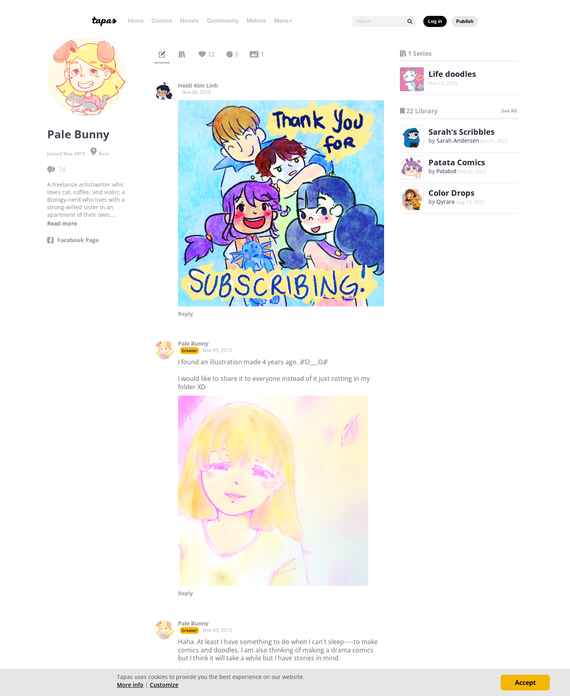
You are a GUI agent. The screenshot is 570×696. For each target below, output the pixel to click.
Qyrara (445, 201)
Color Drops (451, 192)
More (283, 20)
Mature (256, 20)
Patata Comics (456, 162)
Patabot (446, 171)
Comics (161, 20)
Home (135, 20)
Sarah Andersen (457, 140)
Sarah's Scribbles (461, 131)
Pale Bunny (193, 343)
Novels (189, 20)
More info (130, 684)
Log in (435, 21)
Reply (185, 313)
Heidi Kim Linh (198, 85)
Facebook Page (78, 240)
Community (223, 20)
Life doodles (452, 74)
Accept (525, 682)
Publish (464, 21)
